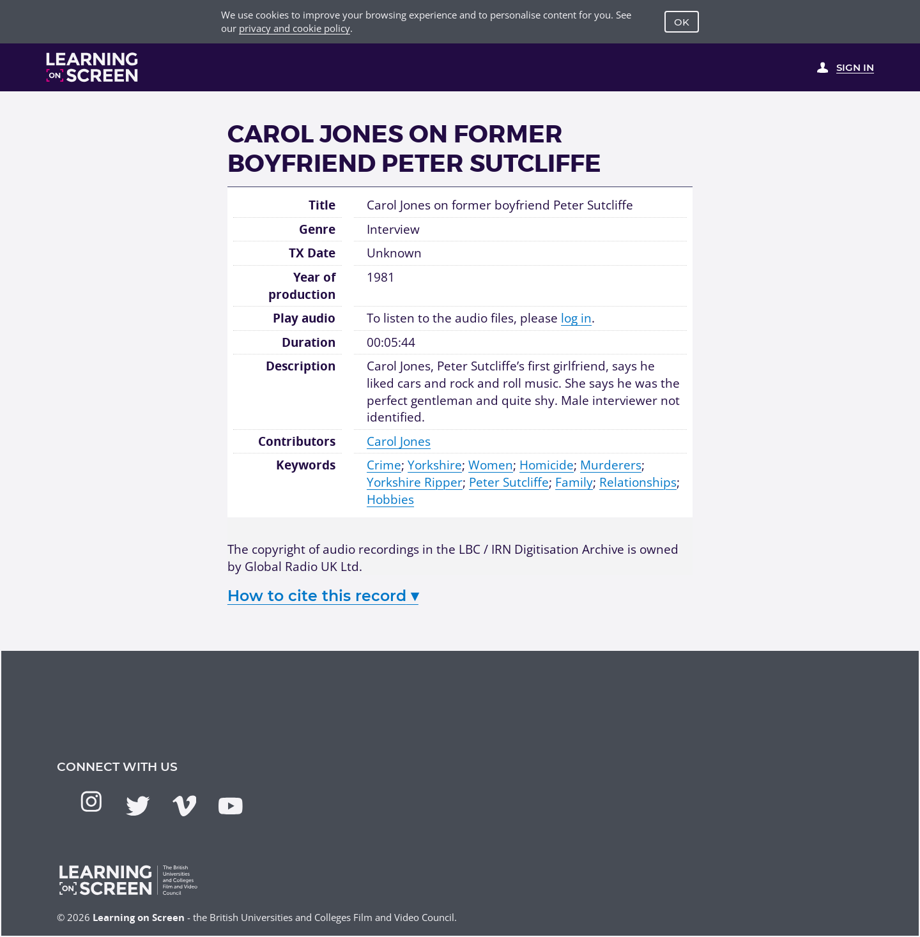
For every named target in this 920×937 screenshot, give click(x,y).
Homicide (546, 465)
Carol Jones (399, 441)
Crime (384, 465)
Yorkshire (435, 465)
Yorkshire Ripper (415, 482)
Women (490, 465)
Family (574, 482)
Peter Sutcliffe (509, 482)
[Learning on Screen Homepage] (92, 67)
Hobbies (390, 499)
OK (681, 22)
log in (576, 318)
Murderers (610, 465)
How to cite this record (322, 595)
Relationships (638, 482)
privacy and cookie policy (294, 28)
